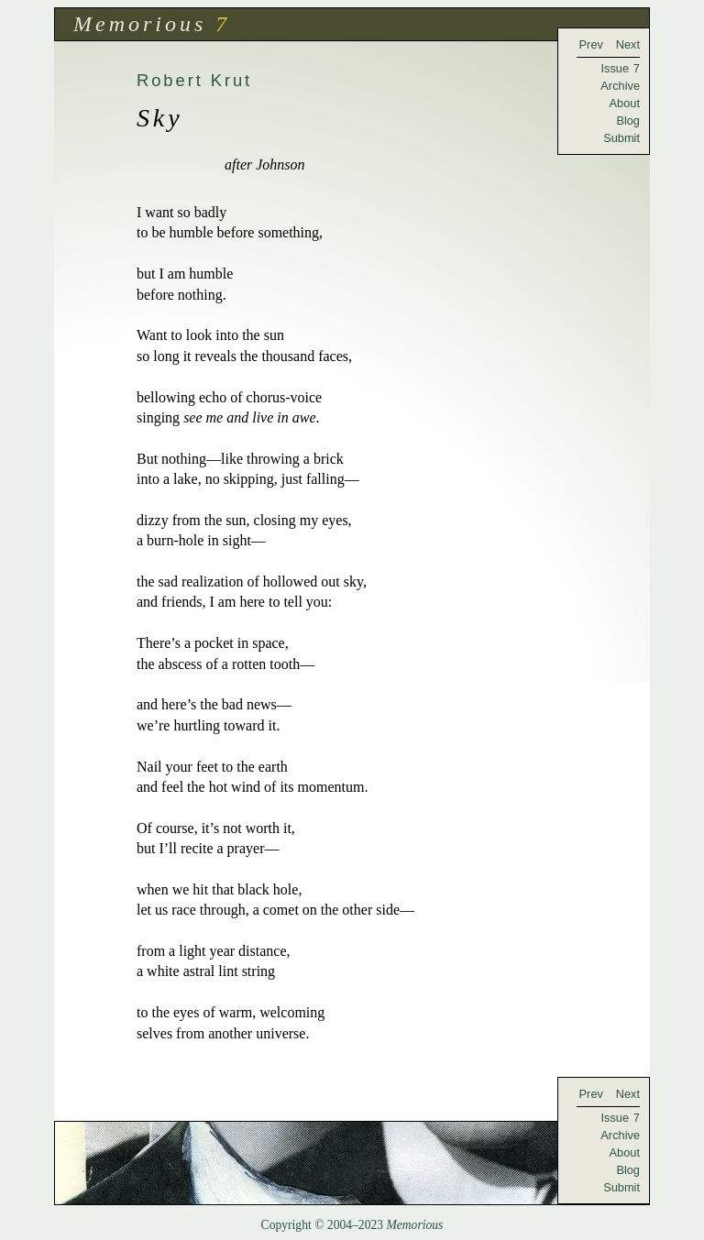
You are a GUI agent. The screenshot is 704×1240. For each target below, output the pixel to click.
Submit (621, 138)
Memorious (139, 24)
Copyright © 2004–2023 (352, 1225)
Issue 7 (620, 68)
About (625, 103)
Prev (591, 44)
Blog (628, 120)
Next (628, 44)
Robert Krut (194, 80)
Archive (620, 86)
